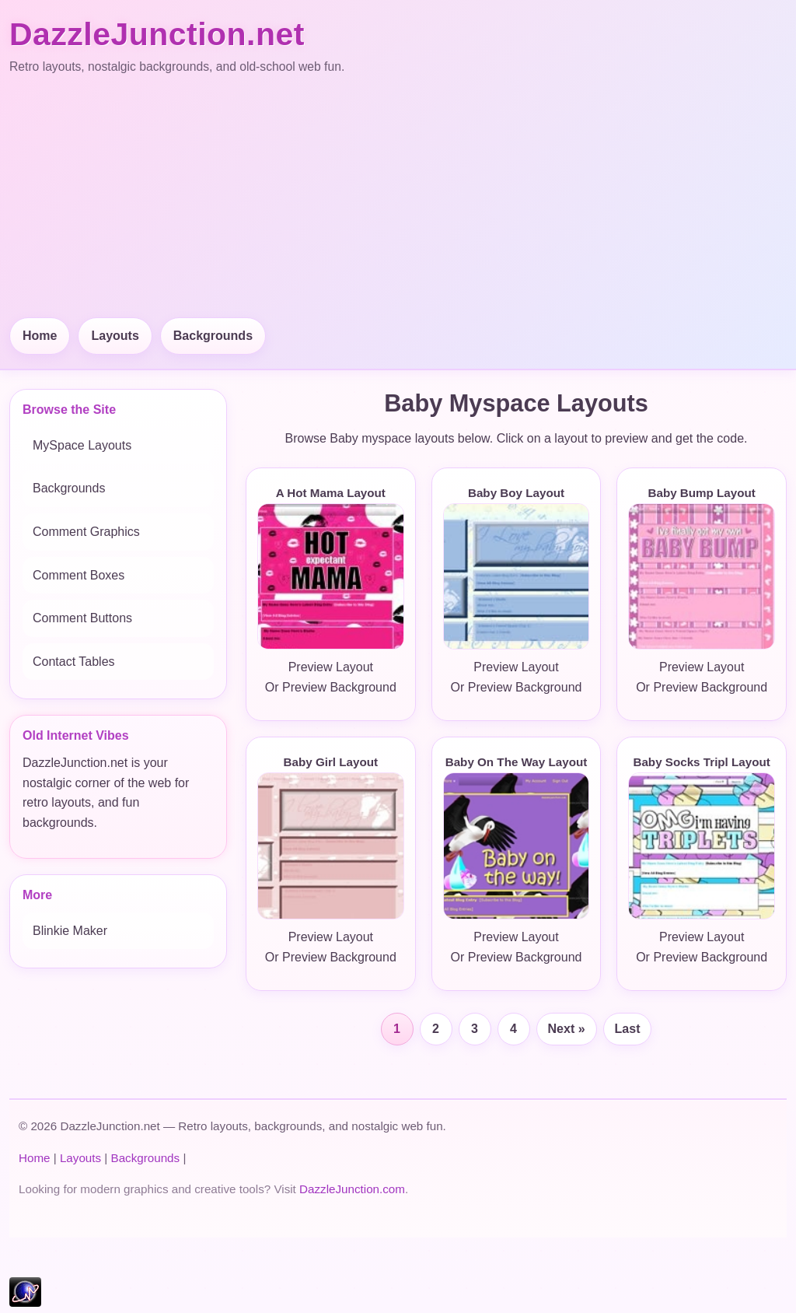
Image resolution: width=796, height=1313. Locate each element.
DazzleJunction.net (157, 34)
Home (40, 335)
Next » (566, 1028)
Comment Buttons (82, 618)
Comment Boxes (78, 575)
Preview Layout (330, 667)
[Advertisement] (398, 197)
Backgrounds (213, 335)
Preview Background (339, 687)
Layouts (114, 335)
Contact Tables (74, 661)
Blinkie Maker (70, 930)
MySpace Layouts (82, 445)
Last (628, 1028)
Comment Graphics (86, 531)
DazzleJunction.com (352, 1189)
